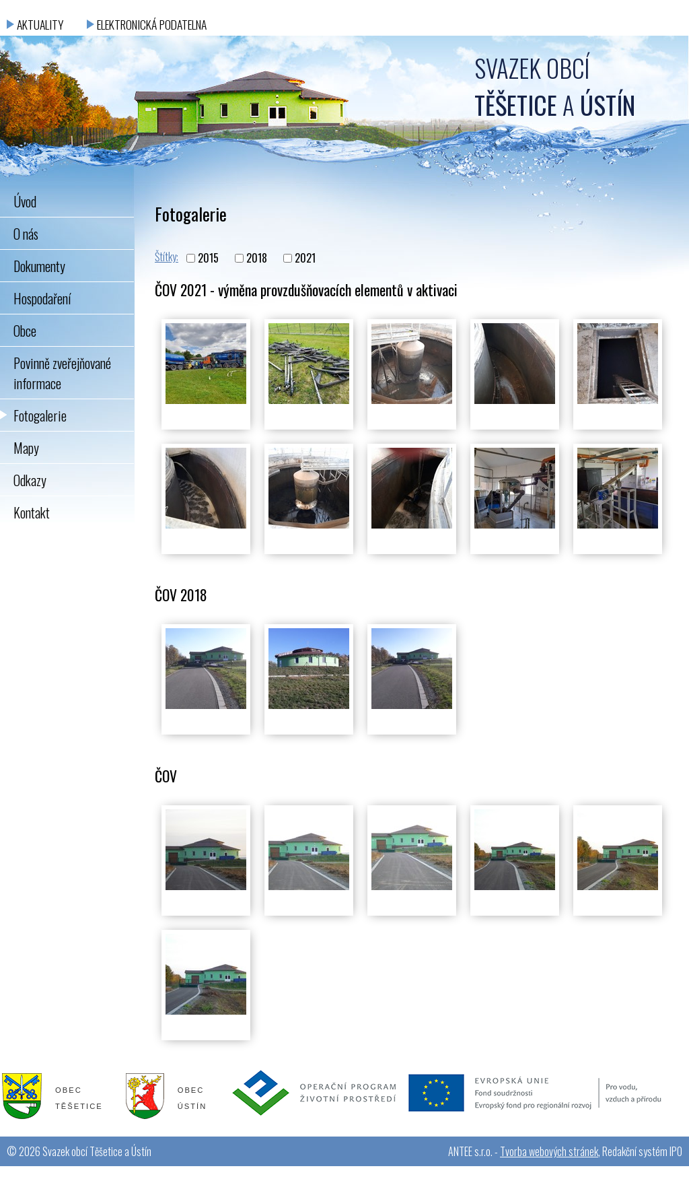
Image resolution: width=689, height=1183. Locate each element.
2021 (305, 258)
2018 (256, 258)
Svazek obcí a (554, 86)
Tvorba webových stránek (549, 1151)
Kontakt (31, 512)
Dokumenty (39, 266)
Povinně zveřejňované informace (62, 373)
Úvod (24, 201)
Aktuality (40, 24)
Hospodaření (42, 298)
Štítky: (166, 256)
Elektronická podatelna (152, 24)
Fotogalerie (40, 415)
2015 (208, 258)
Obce (24, 330)
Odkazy (29, 480)
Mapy (26, 448)
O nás (25, 234)
